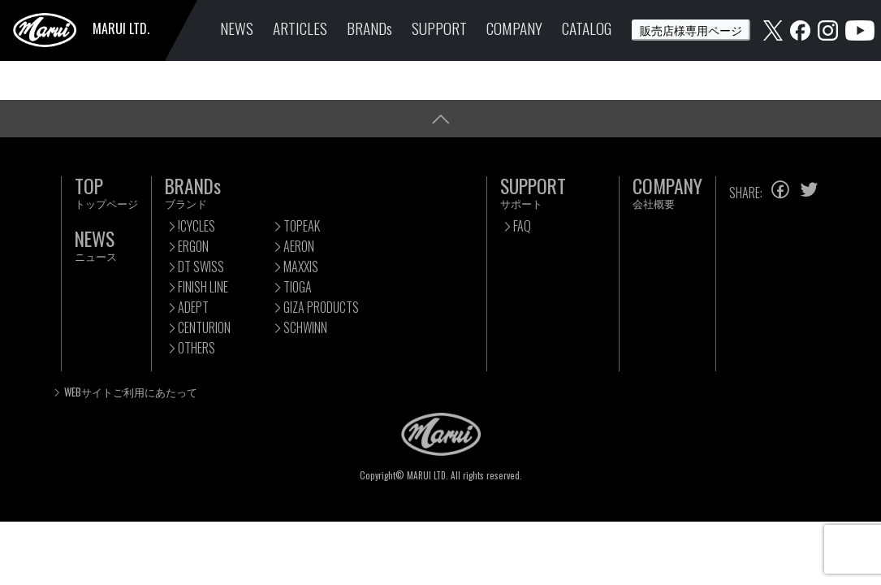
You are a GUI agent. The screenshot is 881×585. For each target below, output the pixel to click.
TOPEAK (301, 226)
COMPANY (514, 28)
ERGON (193, 246)
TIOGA (297, 287)
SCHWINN (305, 327)
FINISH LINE (203, 287)
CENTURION (204, 327)
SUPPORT (439, 28)
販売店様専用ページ (691, 29)
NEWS (236, 28)
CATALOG (586, 28)
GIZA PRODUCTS (321, 307)
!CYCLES (196, 226)
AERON (298, 246)
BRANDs (369, 28)
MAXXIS (300, 266)
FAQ (522, 226)
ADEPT (193, 307)
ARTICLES (300, 28)
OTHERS (196, 348)
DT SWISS (201, 266)
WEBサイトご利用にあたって (130, 392)
